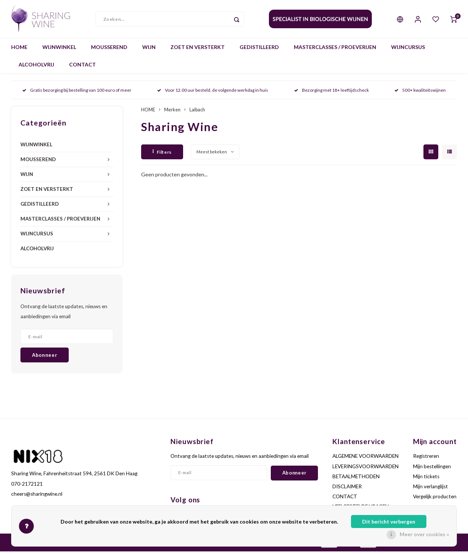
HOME (19, 50)
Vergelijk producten (434, 499)
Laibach (197, 112)
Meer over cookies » (424, 534)
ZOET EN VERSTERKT (197, 50)
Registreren (426, 459)
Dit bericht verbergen (388, 521)
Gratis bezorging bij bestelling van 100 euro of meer (76, 93)
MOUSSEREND (109, 50)
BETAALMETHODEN (356, 479)
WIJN (149, 50)
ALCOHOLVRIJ (36, 67)
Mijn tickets (426, 479)
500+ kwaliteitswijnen (420, 93)
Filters (162, 154)
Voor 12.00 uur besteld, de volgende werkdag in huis (212, 93)
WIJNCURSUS (408, 50)
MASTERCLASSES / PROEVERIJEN (335, 50)
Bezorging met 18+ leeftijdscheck (331, 93)
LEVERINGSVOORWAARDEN (365, 469)
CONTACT (82, 67)
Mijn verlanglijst (430, 489)
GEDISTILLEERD (259, 50)
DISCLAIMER (347, 489)
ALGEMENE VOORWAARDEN (365, 459)
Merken (172, 112)
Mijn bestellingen (432, 469)
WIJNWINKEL (59, 50)
